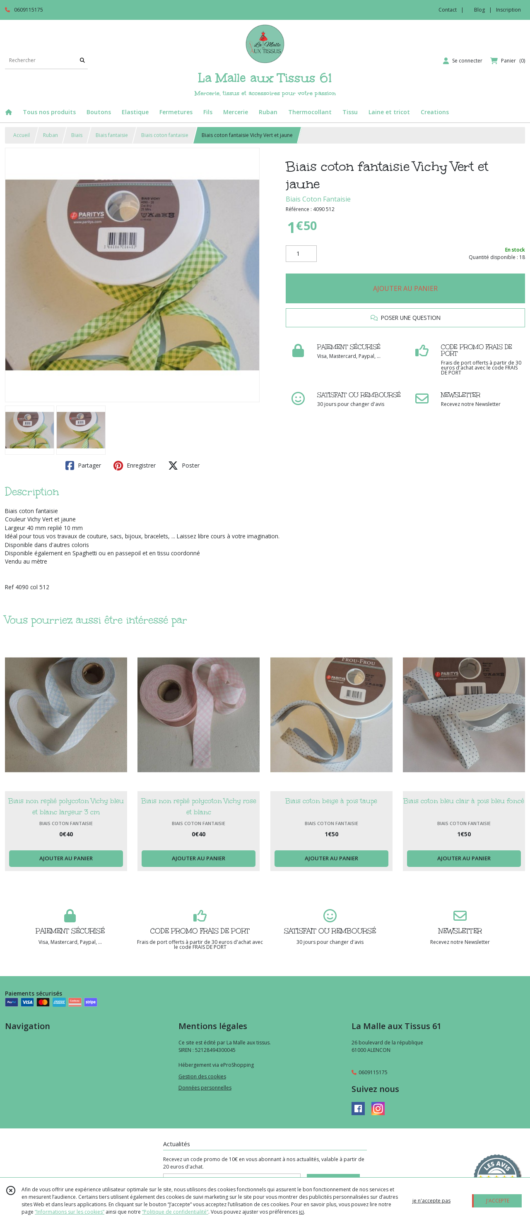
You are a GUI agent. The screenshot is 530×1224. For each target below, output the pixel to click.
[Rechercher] (82, 61)
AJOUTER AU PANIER (405, 288)
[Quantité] (301, 253)
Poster (184, 465)
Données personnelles (204, 1087)
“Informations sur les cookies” (69, 1211)
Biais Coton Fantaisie (318, 199)
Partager (83, 465)
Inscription (508, 9)
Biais (76, 135)
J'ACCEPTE (497, 1200)
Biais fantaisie (112, 135)
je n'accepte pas (431, 1200)
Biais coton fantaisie (164, 135)
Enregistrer (134, 465)
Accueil (21, 135)
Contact (447, 9)
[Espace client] (462, 60)
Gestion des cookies (202, 1076)
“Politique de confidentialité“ (175, 1211)
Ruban (50, 135)
